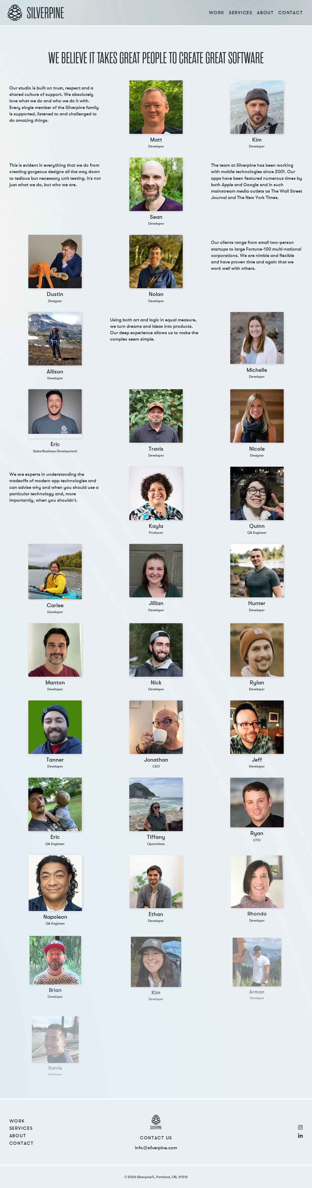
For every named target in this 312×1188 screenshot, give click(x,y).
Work (216, 12)
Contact (290, 12)
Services (240, 12)
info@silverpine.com (156, 1147)
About (265, 12)
